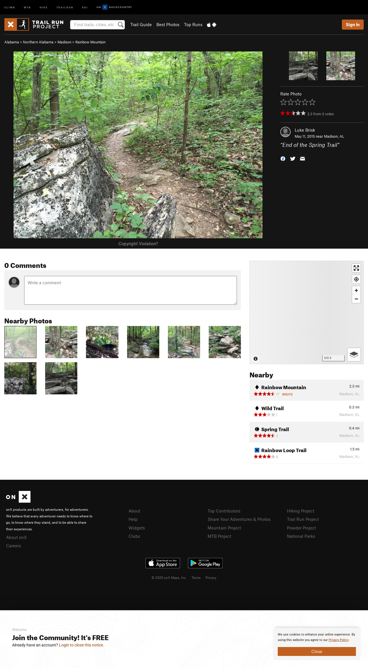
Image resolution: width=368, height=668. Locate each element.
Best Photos (167, 24)
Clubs (134, 536)
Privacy (211, 577)
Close (316, 651)
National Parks (301, 536)
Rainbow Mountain (90, 42)
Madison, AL (334, 136)
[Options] (354, 354)
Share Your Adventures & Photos (239, 519)
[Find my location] (356, 279)
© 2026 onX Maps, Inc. (169, 577)
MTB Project (219, 536)
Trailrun (64, 7)
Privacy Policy (338, 640)
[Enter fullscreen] (356, 268)
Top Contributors (224, 510)
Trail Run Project (303, 519)
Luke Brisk (305, 130)
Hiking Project (300, 510)
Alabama (11, 42)
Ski (85, 7)
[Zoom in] (356, 290)
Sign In (353, 24)
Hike (44, 7)
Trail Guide (141, 24)
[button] (282, 158)
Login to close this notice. (81, 645)
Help (133, 519)
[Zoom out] (356, 299)
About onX (16, 537)
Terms (196, 577)
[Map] (306, 312)
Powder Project (301, 527)
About (134, 510)
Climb (9, 7)
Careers (13, 545)
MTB (27, 7)
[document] (317, 644)
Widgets (137, 527)
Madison (64, 42)
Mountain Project (224, 527)
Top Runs (193, 24)
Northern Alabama (38, 42)
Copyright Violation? (138, 243)
